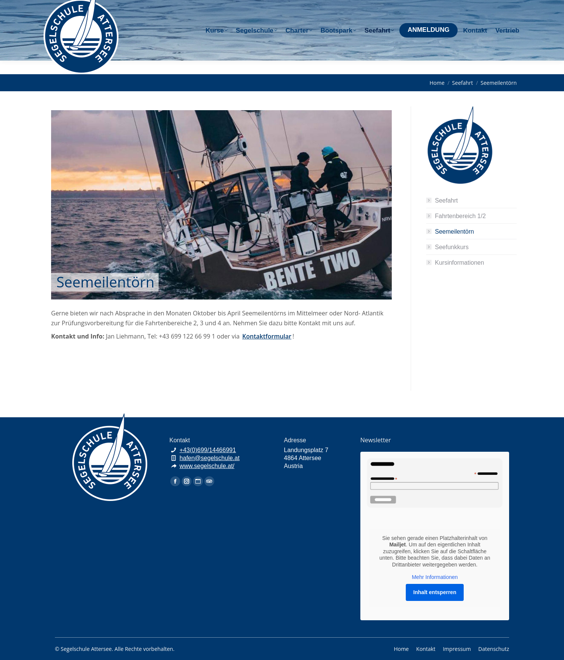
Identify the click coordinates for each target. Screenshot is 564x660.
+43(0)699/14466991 (207, 450)
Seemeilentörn (454, 231)
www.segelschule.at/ (206, 466)
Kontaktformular (266, 336)
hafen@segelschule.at (455, 7)
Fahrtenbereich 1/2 (460, 216)
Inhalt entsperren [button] (434, 592)
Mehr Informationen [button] (435, 577)
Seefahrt (446, 200)
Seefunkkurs (452, 247)
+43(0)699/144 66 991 (391, 7)
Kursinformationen (459, 262)
